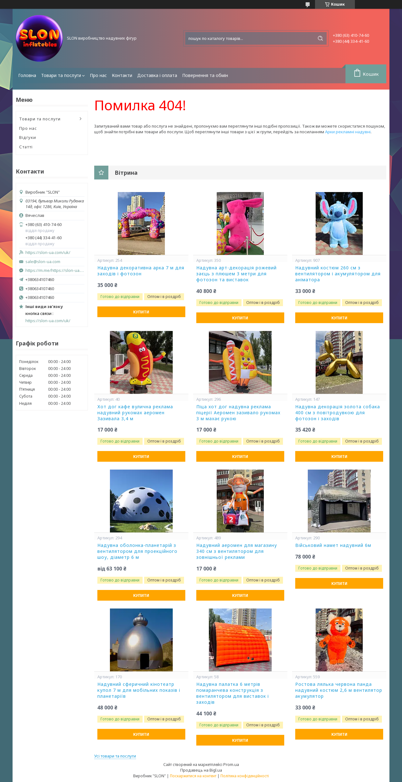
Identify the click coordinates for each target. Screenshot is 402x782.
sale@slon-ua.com (42, 261)
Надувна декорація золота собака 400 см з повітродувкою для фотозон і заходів (337, 412)
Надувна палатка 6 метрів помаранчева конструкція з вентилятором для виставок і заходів (232, 693)
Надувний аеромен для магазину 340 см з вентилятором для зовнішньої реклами (236, 551)
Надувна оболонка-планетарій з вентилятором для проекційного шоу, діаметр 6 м (137, 551)
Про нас (98, 75)
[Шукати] (320, 38)
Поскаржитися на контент (193, 776)
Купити (141, 312)
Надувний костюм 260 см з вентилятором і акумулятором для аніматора (338, 274)
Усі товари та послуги (115, 756)
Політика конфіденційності (244, 776)
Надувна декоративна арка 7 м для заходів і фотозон (140, 271)
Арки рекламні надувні (348, 132)
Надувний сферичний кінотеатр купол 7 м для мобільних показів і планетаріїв (138, 690)
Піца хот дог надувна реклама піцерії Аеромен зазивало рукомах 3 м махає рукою (238, 412)
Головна (27, 75)
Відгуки (27, 137)
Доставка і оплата (157, 75)
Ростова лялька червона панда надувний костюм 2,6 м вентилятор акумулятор (338, 690)
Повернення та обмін (205, 75)
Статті (26, 147)
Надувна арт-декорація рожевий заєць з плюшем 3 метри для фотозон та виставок (236, 274)
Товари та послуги (61, 75)
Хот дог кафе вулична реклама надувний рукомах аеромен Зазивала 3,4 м (135, 412)
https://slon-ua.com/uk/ (47, 252)
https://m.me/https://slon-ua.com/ (54, 270)
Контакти (122, 75)
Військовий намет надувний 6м (333, 545)
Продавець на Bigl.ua (201, 770)
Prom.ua (231, 764)
